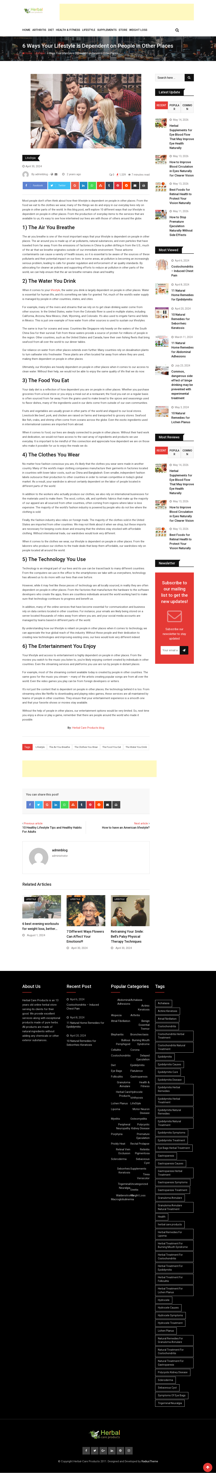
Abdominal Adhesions (123, 1001)
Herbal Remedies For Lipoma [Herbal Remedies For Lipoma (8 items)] (170, 1234)
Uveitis (134, 1189)
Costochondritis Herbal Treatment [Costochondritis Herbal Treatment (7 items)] (171, 1036)
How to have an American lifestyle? (126, 827)
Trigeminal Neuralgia (124, 1186)
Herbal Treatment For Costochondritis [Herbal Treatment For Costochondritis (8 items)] (170, 1256)
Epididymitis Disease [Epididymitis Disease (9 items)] (170, 1079)
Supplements (107, 30)
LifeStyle (88, 30)
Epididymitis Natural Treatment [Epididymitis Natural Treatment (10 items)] (169, 1123)
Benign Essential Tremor (144, 1024)
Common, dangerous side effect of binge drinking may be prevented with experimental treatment (182, 385)
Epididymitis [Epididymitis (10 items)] (165, 1056)
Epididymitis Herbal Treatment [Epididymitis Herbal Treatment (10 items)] (169, 1100)
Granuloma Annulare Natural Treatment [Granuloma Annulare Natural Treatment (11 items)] (170, 1207)
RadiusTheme (149, 1461)
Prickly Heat (118, 1143)
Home (26, 30)
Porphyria (116, 1134)
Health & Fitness (68, 30)
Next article (141, 823)
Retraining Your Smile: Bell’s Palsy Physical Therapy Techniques (127, 936)
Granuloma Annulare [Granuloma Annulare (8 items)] (170, 1197)
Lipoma (115, 1109)
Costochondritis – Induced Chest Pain (182, 271)
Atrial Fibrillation (120, 1021)
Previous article (33, 823)
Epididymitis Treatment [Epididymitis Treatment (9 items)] (171, 1140)
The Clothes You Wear (86, 747)
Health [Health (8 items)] (162, 1216)
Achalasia (136, 1000)
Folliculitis (117, 1076)
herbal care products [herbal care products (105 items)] (170, 1224)
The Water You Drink (136, 747)
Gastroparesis (139, 1076)
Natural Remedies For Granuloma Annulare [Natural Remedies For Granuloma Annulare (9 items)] (170, 1340)
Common (187, 107)
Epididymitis (137, 1065)
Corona (134, 1049)
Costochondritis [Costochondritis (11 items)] (167, 1026)
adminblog (60, 850)
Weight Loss (138, 30)
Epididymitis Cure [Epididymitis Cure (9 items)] (168, 1072)
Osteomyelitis (138, 1118)
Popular (174, 107)
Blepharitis (117, 1034)
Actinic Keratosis (144, 1007)
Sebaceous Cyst (143, 1161)
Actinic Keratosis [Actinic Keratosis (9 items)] (167, 1011)
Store (123, 30)
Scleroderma (119, 1159)
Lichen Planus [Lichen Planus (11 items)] (166, 1330)
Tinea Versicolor (143, 1176)
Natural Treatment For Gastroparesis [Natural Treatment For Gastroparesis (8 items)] (171, 1363)
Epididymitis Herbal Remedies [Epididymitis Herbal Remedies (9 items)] (169, 1089)
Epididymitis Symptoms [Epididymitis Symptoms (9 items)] (172, 1132)
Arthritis (39, 30)
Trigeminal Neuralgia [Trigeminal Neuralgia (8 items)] (170, 1403)
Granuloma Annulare (123, 1084)
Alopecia (116, 1015)
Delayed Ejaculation (143, 1057)
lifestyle (55, 290)
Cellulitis (116, 1049)
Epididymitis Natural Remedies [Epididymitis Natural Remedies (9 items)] (169, 1112)
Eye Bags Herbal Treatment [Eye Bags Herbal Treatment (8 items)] (174, 1147)
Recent (161, 105)
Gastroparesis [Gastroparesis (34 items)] (166, 1155)
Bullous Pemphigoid (123, 1042)
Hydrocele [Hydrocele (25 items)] (164, 1300)
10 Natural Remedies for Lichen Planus (180, 418)
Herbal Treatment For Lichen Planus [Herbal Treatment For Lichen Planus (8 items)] (170, 1290)
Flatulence (136, 1071)
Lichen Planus (119, 1103)
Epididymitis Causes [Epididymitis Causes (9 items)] (169, 1064)
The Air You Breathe (59, 747)
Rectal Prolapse (139, 1143)
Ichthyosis (136, 1097)
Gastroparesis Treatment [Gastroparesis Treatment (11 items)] (172, 1190)
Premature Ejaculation (143, 1136)
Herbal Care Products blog (88, 727)
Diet (51, 30)
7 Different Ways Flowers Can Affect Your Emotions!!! (85, 936)
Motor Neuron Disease (141, 1111)
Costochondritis (121, 1055)
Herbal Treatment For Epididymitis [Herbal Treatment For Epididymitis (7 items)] (170, 1268)
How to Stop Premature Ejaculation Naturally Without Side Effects (181, 226)
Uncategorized (139, 1184)
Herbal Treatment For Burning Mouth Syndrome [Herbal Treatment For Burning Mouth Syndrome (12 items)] (173, 1245)
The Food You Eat (111, 747)
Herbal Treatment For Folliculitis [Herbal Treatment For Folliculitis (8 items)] (170, 1279)
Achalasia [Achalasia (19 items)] (164, 1003)
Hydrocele (136, 1092)
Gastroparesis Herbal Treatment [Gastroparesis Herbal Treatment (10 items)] (170, 1173)
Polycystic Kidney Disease (140, 1126)
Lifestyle (40, 747)
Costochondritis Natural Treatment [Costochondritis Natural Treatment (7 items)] (171, 1047)
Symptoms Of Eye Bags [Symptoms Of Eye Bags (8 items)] (172, 1395)
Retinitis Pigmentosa (142, 1151)
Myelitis (115, 1118)
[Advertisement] (127, 12)
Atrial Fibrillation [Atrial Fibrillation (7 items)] (167, 1018)
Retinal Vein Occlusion (123, 1151)
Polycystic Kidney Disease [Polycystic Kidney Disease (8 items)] (173, 1372)
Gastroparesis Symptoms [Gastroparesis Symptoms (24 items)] (173, 1182)
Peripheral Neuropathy (123, 1126)
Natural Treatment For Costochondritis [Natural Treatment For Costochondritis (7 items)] (171, 1351)
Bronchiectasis (139, 1034)
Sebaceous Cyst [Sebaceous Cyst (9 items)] (167, 1387)
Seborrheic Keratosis (123, 1170)
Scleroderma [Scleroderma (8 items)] (165, 1380)
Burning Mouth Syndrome (141, 1042)
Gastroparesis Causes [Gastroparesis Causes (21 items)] (171, 1163)
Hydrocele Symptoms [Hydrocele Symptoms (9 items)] (170, 1315)
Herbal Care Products (123, 1093)
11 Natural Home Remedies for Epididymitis (182, 295)
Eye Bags (116, 1071)
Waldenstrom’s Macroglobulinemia (122, 1197)
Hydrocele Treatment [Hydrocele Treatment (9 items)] (170, 1322)
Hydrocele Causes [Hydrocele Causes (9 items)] (168, 1307)
